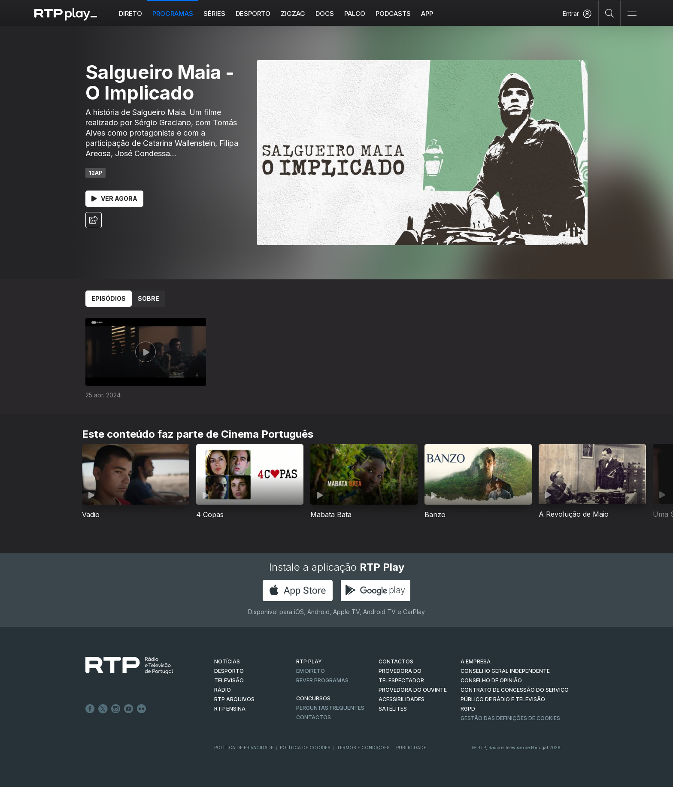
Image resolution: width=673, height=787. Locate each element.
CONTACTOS (396, 661)
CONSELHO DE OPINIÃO (491, 680)
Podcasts (393, 13)
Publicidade (411, 747)
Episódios (108, 298)
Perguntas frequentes (330, 708)
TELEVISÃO (229, 680)
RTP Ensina (230, 708)
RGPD (468, 708)
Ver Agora (114, 198)
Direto (130, 13)
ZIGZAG (293, 13)
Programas (172, 13)
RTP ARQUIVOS (234, 699)
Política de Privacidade (243, 747)
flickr (141, 709)
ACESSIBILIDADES (401, 699)
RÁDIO (222, 690)
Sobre (148, 298)
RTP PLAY (309, 661)
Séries (214, 13)
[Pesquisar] (610, 13)
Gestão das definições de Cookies (510, 718)
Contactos (313, 717)
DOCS (324, 13)
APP (427, 13)
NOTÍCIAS (227, 661)
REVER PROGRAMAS (322, 680)
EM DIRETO (310, 671)
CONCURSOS (313, 698)
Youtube (128, 709)
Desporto (253, 13)
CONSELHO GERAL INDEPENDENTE (505, 671)
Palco (354, 13)
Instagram (116, 709)
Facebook (90, 709)
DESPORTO (229, 671)
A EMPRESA (476, 661)
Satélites (393, 708)
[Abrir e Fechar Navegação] (632, 14)
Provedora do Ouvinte (413, 690)
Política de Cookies (305, 747)
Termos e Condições (363, 747)
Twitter (103, 709)
